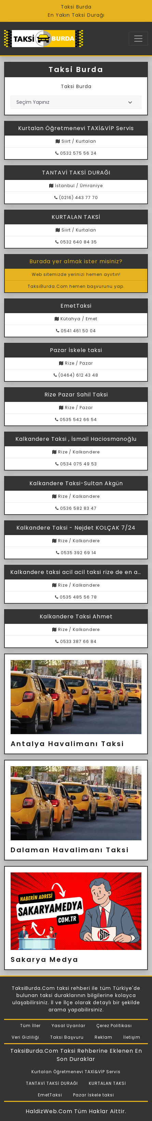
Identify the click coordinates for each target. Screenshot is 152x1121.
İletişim (131, 1037)
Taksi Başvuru (67, 1037)
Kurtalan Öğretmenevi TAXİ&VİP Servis (76, 1072)
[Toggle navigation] (138, 38)
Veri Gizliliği (25, 1037)
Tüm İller (30, 1025)
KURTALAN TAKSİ (107, 1083)
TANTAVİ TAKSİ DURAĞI (52, 1083)
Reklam (103, 1037)
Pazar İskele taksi (93, 1095)
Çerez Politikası (114, 1025)
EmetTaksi (50, 1095)
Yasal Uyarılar (68, 1025)
